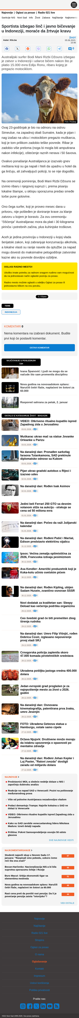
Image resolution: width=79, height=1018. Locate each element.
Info (31, 17)
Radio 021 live (46, 12)
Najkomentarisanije (18, 850)
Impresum (39, 975)
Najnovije (7, 12)
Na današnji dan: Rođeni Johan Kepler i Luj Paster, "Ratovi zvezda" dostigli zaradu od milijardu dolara (47, 762)
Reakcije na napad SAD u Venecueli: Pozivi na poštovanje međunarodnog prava (40, 792)
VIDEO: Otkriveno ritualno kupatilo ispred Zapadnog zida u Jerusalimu (48, 423)
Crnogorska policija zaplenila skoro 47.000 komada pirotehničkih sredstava (46, 654)
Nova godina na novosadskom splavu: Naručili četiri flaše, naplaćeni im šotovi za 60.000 (47, 387)
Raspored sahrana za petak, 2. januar (44, 402)
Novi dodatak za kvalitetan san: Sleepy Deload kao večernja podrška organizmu (47, 604)
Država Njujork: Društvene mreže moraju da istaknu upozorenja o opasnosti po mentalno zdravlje (47, 743)
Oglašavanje (39, 961)
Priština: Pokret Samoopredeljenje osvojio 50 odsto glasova (37, 833)
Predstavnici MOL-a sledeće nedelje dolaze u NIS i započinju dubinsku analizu (36, 783)
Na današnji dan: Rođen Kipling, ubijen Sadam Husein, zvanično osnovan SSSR (47, 589)
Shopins (39, 940)
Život (37, 17)
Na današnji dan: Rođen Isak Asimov (45, 486)
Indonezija (11, 312)
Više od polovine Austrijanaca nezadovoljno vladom (37, 799)
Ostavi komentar (39, 347)
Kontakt (39, 968)
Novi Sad (22, 17)
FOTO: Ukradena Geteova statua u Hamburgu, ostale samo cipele (43, 725)
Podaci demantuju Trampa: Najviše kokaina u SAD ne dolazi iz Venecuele (38, 807)
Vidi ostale (67, 903)
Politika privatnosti (39, 990)
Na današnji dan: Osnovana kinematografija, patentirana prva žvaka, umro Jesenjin (47, 708)
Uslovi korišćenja (39, 983)
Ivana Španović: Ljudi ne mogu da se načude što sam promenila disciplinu (44, 373)
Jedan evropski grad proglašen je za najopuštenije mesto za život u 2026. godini (44, 690)
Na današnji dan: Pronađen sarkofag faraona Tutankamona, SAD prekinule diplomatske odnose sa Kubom (45, 455)
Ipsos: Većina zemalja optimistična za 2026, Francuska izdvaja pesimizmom (45, 555)
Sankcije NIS (8, 17)
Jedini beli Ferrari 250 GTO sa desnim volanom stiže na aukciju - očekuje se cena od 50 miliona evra (45, 507)
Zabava (46, 17)
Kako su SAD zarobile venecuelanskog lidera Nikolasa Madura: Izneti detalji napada (38, 824)
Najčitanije (57, 17)
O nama (39, 954)
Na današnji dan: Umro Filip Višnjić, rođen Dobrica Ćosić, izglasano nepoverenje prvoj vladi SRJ (48, 637)
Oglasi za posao (25, 12)
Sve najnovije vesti (61, 840)
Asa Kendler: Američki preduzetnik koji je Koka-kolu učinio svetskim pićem (48, 570)
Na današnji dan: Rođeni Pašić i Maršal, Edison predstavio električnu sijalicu (47, 540)
